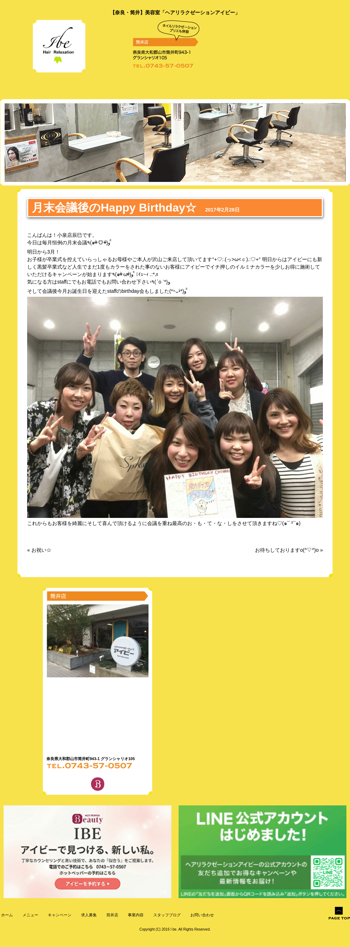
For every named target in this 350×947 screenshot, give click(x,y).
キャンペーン (59, 915)
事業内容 (135, 915)
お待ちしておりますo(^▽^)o (287, 550)
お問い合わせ (201, 915)
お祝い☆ (41, 550)
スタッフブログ (166, 915)
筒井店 (111, 915)
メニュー (29, 915)
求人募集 (88, 915)
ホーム (6, 915)
